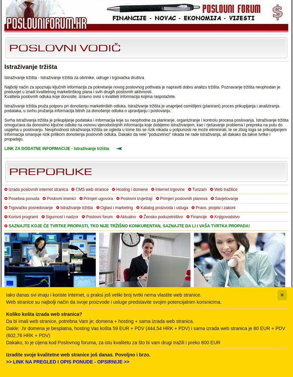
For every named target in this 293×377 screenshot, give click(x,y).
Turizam (199, 189)
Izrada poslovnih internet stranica (38, 189)
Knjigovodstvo (227, 217)
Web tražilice (225, 189)
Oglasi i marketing (116, 207)
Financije (198, 217)
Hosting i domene (132, 189)
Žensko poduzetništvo (163, 217)
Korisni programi (23, 217)
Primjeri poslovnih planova (183, 198)
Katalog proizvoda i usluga (164, 207)
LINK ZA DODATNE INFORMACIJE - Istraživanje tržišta (56, 148)
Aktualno (128, 217)
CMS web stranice (92, 189)
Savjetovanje (226, 198)
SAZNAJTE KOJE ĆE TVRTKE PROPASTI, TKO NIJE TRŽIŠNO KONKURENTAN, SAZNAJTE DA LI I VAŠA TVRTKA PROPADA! (129, 226)
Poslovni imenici (61, 198)
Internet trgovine (170, 189)
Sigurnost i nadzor (62, 217)
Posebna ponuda (23, 198)
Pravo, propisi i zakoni (215, 207)
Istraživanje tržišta (76, 207)
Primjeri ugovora (98, 198)
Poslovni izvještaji (137, 198)
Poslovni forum (99, 217)
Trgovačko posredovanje (30, 207)
